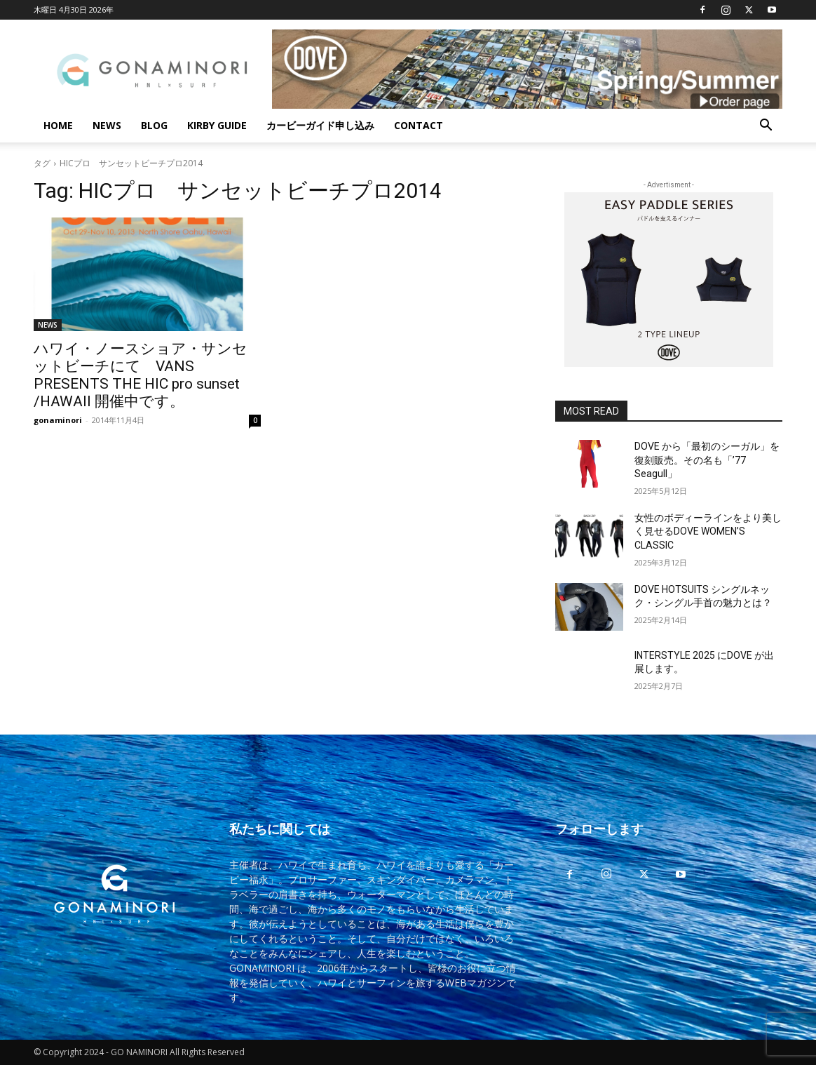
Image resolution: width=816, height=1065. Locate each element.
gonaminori (58, 420)
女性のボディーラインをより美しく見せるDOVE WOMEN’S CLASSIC (708, 531)
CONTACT (418, 125)
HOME (58, 125)
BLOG (154, 125)
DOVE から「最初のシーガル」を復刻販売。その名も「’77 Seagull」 (707, 460)
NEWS (107, 125)
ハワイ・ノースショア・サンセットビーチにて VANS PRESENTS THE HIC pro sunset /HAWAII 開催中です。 (140, 375)
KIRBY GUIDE (217, 125)
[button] (765, 126)
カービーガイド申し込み (320, 125)
